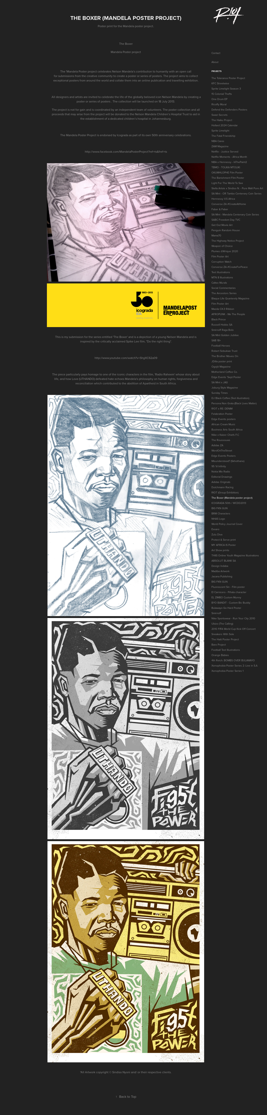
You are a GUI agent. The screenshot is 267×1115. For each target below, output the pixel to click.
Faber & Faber (219, 209)
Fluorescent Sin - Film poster (228, 587)
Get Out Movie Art (221, 225)
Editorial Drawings (221, 477)
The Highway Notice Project (227, 241)
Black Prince (218, 319)
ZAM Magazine (220, 146)
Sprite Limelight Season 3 (226, 88)
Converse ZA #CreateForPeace (229, 267)
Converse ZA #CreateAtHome (228, 204)
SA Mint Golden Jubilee (225, 335)
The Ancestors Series (224, 293)
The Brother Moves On (224, 356)
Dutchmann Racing (222, 487)
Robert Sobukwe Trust (224, 351)
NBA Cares (217, 141)
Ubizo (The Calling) (222, 624)
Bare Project (218, 644)
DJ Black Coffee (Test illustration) (230, 398)
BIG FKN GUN (219, 508)
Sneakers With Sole (222, 634)
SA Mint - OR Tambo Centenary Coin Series (236, 193)
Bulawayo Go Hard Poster (226, 608)
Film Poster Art (220, 256)
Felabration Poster (222, 414)
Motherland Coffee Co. (224, 372)
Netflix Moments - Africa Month (229, 157)
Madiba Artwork (220, 571)
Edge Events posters (223, 419)
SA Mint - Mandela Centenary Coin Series (235, 214)
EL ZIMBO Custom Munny (226, 597)
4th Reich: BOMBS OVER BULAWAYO (233, 660)
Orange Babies (220, 655)
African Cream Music (223, 424)
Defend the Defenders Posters (229, 109)
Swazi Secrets (219, 115)
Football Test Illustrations (225, 650)
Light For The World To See (227, 183)
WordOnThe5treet (221, 450)
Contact (215, 53)
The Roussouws (220, 440)
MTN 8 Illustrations (222, 277)
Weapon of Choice (222, 246)
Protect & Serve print (223, 540)
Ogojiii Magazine (221, 366)
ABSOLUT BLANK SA (223, 561)
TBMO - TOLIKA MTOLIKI (225, 167)
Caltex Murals (219, 283)
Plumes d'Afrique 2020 (224, 251)
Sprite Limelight (220, 130)
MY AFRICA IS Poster (223, 545)
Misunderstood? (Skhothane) (227, 461)
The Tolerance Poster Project (228, 78)
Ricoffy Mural (218, 104)
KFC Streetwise (220, 83)
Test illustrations (220, 272)
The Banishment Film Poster (227, 178)
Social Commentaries (223, 288)
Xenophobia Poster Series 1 (227, 671)
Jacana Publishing (221, 576)
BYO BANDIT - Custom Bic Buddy (230, 603)
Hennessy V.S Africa (223, 199)
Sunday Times (219, 393)
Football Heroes (220, 346)
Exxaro (215, 529)
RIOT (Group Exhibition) (224, 492)
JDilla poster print (221, 361)
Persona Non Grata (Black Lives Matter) (233, 403)
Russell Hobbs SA (221, 325)
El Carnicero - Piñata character (228, 592)
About (214, 62)
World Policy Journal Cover (227, 524)
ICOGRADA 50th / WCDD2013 (228, 503)
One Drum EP (219, 99)
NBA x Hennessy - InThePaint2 (229, 162)
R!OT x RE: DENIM (221, 408)
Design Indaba (219, 566)
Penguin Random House (225, 230)
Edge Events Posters (223, 456)
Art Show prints (220, 550)
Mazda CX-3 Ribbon (222, 309)
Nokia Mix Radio (220, 471)
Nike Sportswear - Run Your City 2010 (233, 618)
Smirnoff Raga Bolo (222, 330)
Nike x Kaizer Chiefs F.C (225, 435)
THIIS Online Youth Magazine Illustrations (235, 555)
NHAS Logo (218, 519)
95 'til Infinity (218, 466)
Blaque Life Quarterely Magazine (230, 298)
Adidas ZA (217, 445)
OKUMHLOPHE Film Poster (227, 172)
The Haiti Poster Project (225, 639)
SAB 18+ (216, 340)
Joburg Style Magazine (224, 387)
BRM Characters (220, 513)
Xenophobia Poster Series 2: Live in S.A (234, 665)
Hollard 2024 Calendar (224, 125)
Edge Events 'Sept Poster (226, 377)
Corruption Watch (221, 262)
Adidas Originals (220, 482)
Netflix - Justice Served (224, 151)
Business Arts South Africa (226, 429)
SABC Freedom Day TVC (225, 220)
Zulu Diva (216, 534)
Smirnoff (216, 613)
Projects (216, 71)
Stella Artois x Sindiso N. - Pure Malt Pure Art (237, 188)
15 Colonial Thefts (221, 94)
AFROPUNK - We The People (228, 314)
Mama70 (216, 235)
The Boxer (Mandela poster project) (231, 498)
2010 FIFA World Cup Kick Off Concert (233, 629)
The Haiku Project (221, 120)
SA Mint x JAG (219, 382)
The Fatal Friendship (223, 136)
